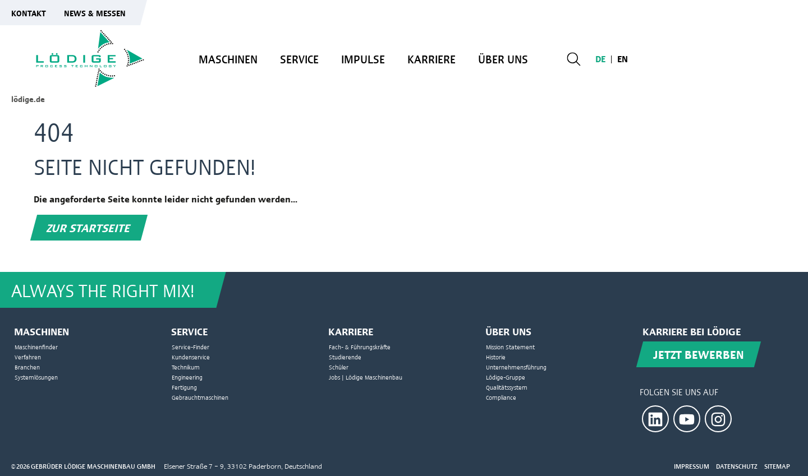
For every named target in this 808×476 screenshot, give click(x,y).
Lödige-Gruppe (505, 377)
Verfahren (28, 357)
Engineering (187, 377)
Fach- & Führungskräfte (360, 347)
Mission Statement (510, 347)
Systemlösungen (36, 377)
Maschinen (228, 59)
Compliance (501, 397)
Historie (496, 357)
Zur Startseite (89, 227)
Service (299, 59)
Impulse (363, 59)
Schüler (338, 367)
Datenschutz (737, 466)
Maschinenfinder (36, 347)
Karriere (431, 59)
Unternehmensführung (516, 367)
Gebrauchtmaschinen (200, 397)
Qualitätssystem (506, 387)
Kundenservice (191, 357)
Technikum (186, 367)
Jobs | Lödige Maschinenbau (365, 377)
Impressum (691, 466)
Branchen (27, 367)
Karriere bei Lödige (691, 331)
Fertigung (184, 387)
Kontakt (28, 12)
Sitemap (777, 466)
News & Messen (95, 12)
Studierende (345, 357)
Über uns (503, 59)
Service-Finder (190, 347)
